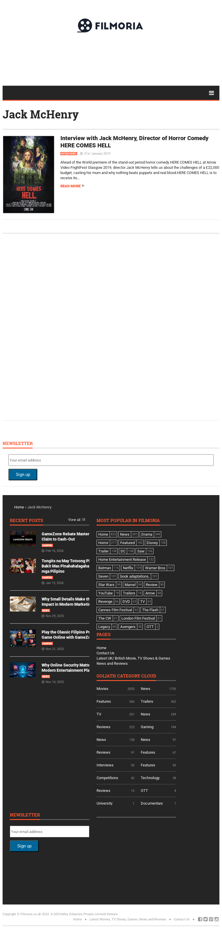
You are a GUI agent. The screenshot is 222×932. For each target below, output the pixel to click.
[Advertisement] (111, 59)
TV (99, 714)
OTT (144, 790)
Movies (102, 689)
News (45, 610)
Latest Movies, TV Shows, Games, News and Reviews (128, 919)
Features (104, 701)
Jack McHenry (41, 114)
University (104, 803)
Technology (150, 778)
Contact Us (105, 653)
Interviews (69, 153)
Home (19, 507)
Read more (70, 186)
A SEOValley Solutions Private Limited (78, 914)
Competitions (107, 778)
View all (74, 520)
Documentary (152, 803)
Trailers (147, 701)
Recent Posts (26, 520)
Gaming (47, 545)
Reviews (103, 727)
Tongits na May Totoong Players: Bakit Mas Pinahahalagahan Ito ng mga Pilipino (72, 566)
